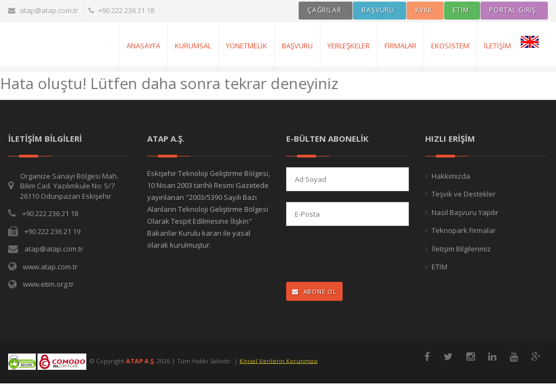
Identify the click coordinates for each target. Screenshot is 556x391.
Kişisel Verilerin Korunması (278, 360)
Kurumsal (193, 46)
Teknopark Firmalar (464, 230)
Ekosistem (450, 46)
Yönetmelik (246, 46)
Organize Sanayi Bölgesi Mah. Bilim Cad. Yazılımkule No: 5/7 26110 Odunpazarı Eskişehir (69, 186)
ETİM (439, 267)
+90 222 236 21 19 (52, 231)
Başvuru (297, 46)
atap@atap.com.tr (43, 10)
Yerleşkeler (348, 46)
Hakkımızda (451, 176)
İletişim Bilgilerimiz (461, 249)
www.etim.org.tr (48, 284)
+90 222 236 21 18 (121, 10)
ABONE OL (314, 291)
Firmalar (400, 46)
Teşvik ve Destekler (464, 194)
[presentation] (357, 255)
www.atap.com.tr (50, 267)
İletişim (497, 46)
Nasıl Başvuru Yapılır (465, 212)
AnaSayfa (143, 46)
